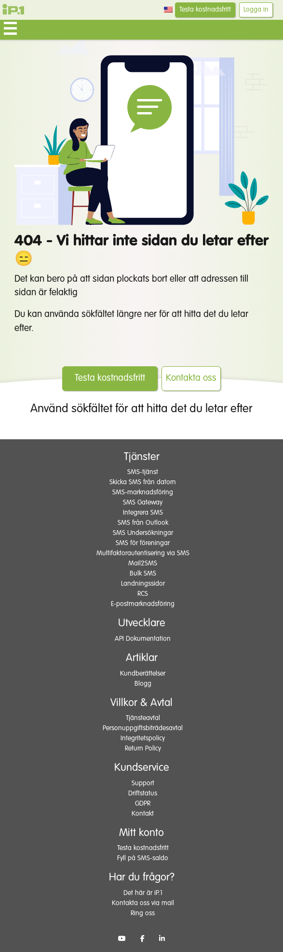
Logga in (256, 9)
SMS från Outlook (143, 522)
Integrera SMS (143, 512)
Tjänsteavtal (143, 718)
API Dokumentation (143, 638)
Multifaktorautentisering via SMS (142, 553)
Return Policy (143, 748)
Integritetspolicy (143, 738)
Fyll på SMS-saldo (142, 858)
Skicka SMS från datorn (142, 482)
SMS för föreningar (143, 543)
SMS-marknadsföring (142, 492)
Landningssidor (143, 583)
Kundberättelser (142, 673)
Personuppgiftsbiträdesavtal (143, 728)
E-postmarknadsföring (143, 604)
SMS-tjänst (142, 472)
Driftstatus (142, 793)
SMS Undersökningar (143, 533)
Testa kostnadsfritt (205, 9)
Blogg (143, 683)
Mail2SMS (142, 563)
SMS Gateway (142, 502)
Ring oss (143, 913)
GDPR (142, 803)
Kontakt (143, 813)
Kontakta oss (191, 378)
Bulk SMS (143, 573)
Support (143, 783)
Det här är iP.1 (142, 893)
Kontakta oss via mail (143, 903)
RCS (142, 594)
